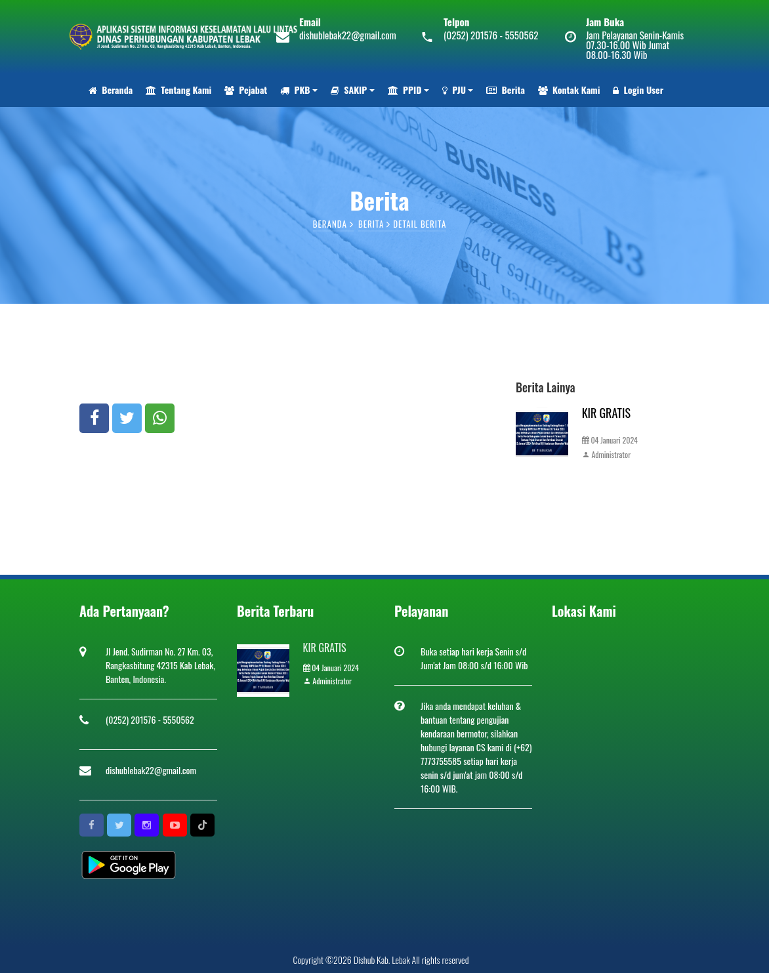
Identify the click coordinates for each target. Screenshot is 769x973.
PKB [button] (295, 89)
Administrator (606, 454)
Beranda (111, 89)
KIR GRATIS (606, 412)
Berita (505, 89)
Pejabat (245, 89)
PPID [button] (405, 89)
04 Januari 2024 (610, 439)
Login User (638, 89)
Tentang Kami (178, 89)
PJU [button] (454, 89)
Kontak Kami (569, 89)
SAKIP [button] (349, 89)
